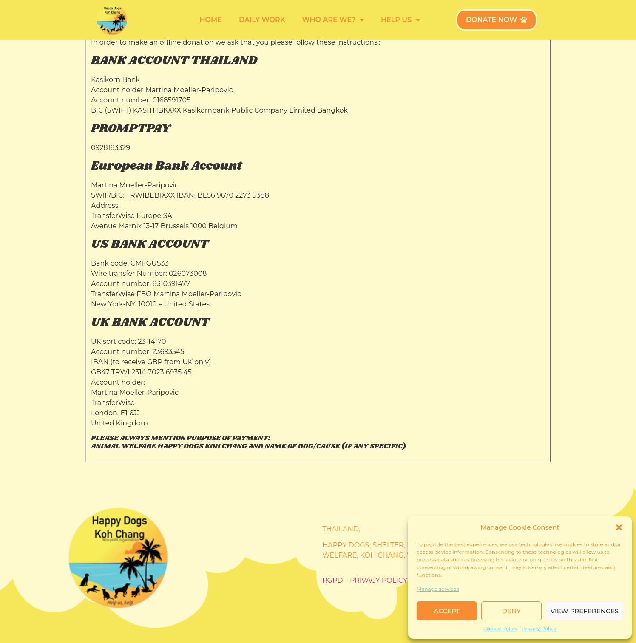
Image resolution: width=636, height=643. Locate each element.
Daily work (262, 20)
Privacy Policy (539, 628)
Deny (511, 611)
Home (211, 20)
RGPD (332, 580)
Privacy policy (378, 580)
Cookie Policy (500, 628)
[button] (619, 527)
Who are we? (333, 20)
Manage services (438, 589)
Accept (447, 611)
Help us (400, 20)
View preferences (585, 611)
